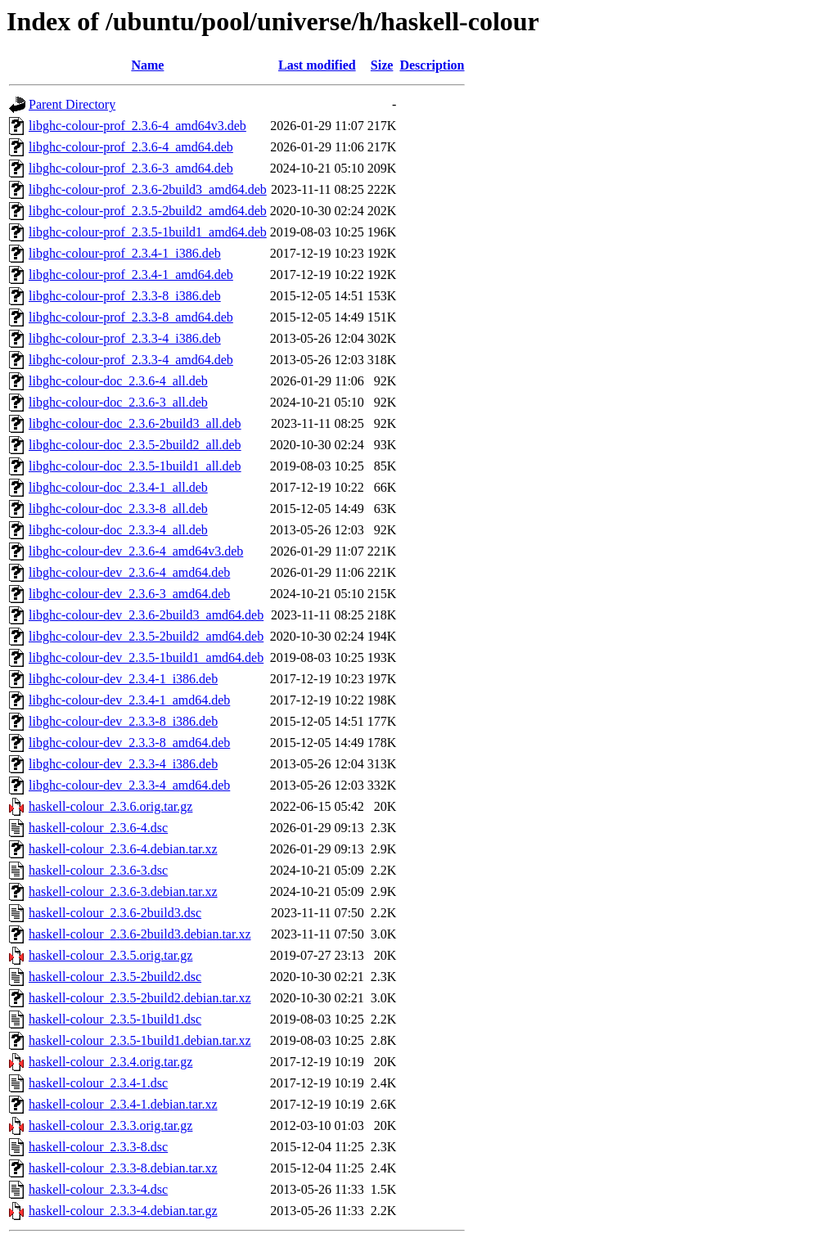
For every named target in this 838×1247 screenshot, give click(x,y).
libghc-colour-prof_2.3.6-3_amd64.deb (131, 168)
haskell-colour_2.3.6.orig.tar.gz (110, 806)
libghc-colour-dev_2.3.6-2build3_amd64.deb (146, 615)
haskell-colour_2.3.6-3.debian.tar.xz (123, 891)
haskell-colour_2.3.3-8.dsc (98, 1147)
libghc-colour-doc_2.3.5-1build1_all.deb (135, 466)
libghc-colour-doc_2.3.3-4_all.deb (118, 530)
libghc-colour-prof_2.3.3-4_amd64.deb (131, 360)
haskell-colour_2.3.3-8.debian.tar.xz (123, 1168)
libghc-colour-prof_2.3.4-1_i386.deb (125, 253)
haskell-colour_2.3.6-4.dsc (98, 828)
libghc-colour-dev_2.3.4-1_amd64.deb (129, 700)
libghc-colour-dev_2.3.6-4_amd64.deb (129, 572)
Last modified (317, 65)
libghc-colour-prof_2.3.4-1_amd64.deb (131, 274)
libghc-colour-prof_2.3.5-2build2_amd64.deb (148, 211)
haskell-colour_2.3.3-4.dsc (98, 1189)
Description (431, 65)
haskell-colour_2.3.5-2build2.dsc (115, 977)
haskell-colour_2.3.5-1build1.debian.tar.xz (139, 1040)
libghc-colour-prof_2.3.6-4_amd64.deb (131, 147)
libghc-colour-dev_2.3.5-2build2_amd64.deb (146, 636)
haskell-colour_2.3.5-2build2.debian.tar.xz (139, 998)
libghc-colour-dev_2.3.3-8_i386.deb (123, 721)
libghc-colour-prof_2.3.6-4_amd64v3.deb (137, 126)
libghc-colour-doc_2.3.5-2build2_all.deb (135, 445)
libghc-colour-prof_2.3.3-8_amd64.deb (131, 317)
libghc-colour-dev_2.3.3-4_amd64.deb (129, 785)
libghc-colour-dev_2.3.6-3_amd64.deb (129, 594)
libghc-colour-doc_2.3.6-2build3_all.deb (135, 423)
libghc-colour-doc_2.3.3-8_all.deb (118, 508)
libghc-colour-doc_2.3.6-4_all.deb (118, 381)
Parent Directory (72, 104)
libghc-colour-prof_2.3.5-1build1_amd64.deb (148, 232)
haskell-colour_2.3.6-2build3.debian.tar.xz (139, 934)
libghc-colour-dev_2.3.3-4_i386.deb (123, 764)
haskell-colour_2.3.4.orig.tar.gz (110, 1062)
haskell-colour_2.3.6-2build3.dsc (115, 913)
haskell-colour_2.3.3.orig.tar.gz (110, 1125)
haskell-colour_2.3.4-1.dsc (98, 1083)
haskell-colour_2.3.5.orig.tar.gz (110, 955)
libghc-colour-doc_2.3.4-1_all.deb (118, 487)
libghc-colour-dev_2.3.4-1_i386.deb (123, 679)
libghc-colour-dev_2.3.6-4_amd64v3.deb (136, 551)
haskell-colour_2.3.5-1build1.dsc (115, 1019)
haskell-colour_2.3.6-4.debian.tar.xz (123, 849)
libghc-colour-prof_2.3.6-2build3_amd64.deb (148, 189)
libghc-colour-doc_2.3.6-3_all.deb (118, 402)
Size (382, 65)
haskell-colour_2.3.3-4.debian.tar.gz (123, 1211)
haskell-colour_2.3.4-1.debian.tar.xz (123, 1104)
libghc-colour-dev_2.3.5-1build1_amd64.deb (146, 657)
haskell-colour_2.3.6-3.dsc (98, 870)
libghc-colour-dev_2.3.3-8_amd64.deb (129, 743)
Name (147, 65)
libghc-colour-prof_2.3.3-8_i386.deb (125, 296)
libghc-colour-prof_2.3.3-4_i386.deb (125, 338)
